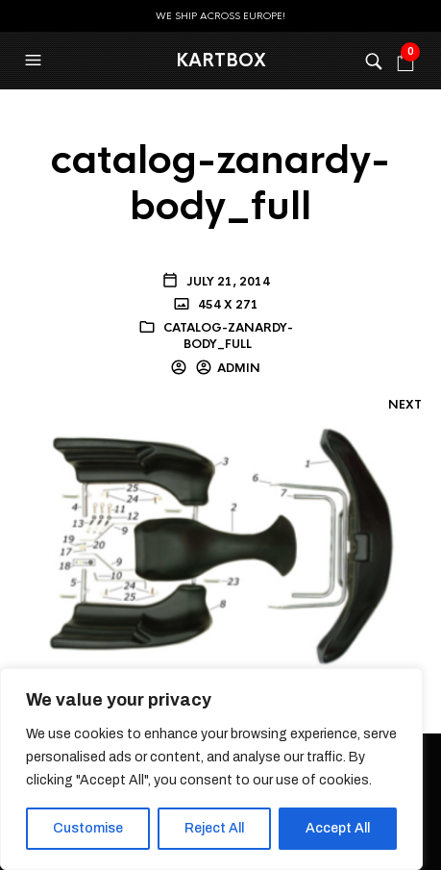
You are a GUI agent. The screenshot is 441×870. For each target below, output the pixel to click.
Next (405, 404)
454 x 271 (226, 304)
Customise (88, 828)
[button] (35, 60)
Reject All (214, 828)
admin (238, 368)
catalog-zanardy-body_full (228, 336)
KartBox (221, 60)
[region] (211, 769)
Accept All (338, 828)
